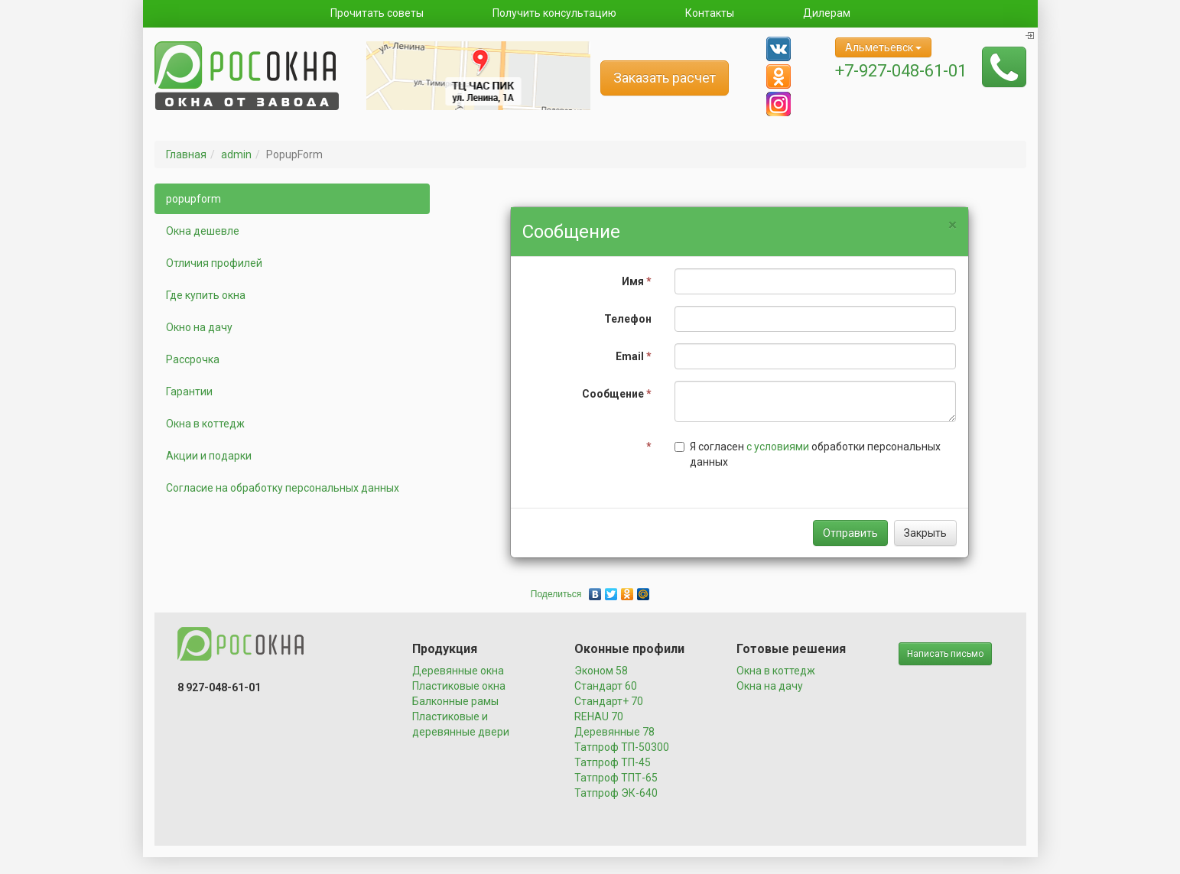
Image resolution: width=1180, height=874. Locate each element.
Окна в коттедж (205, 424)
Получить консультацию (554, 13)
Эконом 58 (601, 670)
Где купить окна (205, 295)
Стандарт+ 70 (608, 701)
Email (634, 356)
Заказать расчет (664, 78)
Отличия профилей (214, 263)
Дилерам (826, 13)
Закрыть (925, 533)
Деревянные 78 (614, 732)
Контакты (709, 13)
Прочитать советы (377, 13)
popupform (193, 199)
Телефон (628, 319)
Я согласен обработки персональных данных (808, 454)
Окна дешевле (202, 231)
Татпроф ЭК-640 (616, 793)
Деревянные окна (458, 670)
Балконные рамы (455, 701)
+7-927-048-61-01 (901, 70)
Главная (186, 154)
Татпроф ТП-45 (612, 762)
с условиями (777, 446)
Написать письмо (945, 653)
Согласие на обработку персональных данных (282, 488)
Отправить (850, 533)
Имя (637, 281)
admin (236, 154)
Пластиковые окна (458, 686)
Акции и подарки (209, 456)
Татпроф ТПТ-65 (616, 778)
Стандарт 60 (605, 686)
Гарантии (189, 391)
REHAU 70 (598, 716)
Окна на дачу (769, 686)
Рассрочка (192, 359)
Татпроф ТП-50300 (621, 747)
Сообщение (617, 394)
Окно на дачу (199, 327)
